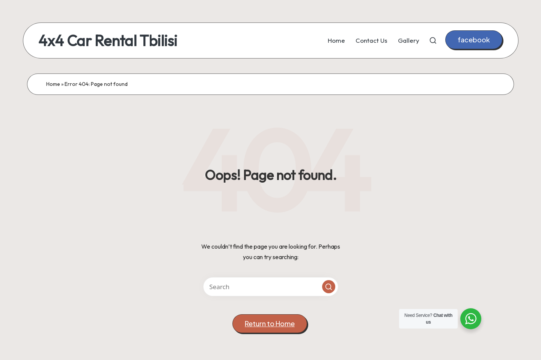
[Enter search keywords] (270, 286)
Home (53, 84)
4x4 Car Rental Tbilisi (107, 40)
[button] (473, 40)
